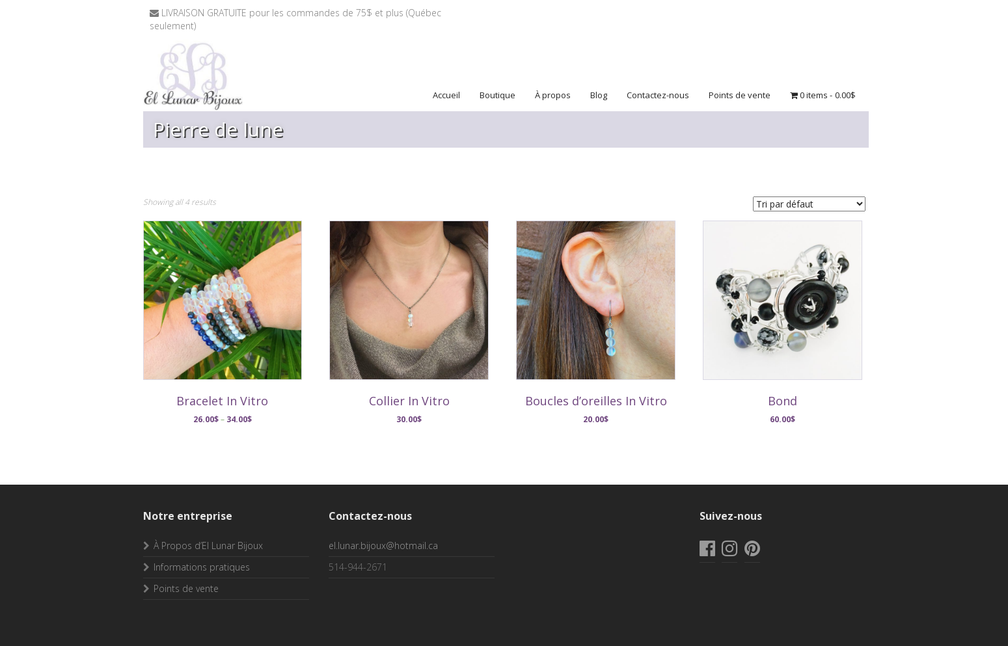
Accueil (446, 95)
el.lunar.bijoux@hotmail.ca (383, 545)
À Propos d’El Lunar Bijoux (208, 545)
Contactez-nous (658, 95)
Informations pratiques (202, 567)
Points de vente (739, 95)
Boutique (497, 95)
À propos (553, 95)
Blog (598, 95)
